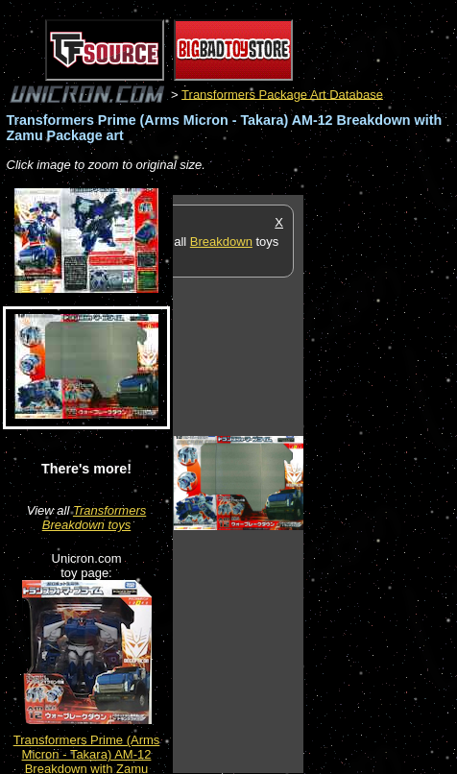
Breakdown (221, 241)
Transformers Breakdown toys (94, 517)
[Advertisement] (380, 483)
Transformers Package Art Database (282, 93)
